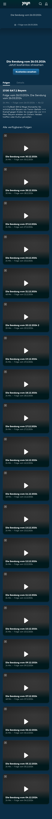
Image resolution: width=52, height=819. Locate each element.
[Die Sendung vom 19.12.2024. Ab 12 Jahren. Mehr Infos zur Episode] (26, 350)
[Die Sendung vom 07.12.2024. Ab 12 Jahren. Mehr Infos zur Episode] (26, 688)
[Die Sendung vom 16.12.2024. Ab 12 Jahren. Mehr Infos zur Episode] (26, 452)
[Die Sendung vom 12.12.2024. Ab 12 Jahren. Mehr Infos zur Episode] (26, 553)
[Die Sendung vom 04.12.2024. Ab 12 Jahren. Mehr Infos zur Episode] (26, 789)
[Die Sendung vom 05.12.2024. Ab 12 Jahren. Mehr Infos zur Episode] (26, 755)
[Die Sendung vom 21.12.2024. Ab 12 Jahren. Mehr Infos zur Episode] (26, 283)
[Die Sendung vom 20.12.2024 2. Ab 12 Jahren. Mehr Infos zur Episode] (26, 317)
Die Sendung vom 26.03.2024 (26, 15)
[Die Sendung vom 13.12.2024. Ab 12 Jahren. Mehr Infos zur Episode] (26, 519)
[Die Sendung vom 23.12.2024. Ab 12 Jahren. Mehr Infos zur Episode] (26, 249)
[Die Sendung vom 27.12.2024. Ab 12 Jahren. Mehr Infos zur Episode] (26, 216)
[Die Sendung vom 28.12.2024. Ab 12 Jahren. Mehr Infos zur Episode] (26, 182)
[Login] (46, 3)
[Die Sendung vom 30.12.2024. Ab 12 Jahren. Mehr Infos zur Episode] (26, 148)
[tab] (7, 83)
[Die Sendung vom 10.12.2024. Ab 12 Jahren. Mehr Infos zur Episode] (26, 620)
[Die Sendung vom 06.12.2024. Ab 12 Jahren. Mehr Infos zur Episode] (26, 721)
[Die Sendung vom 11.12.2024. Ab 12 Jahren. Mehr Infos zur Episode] (26, 587)
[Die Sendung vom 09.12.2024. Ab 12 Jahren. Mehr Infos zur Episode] (26, 654)
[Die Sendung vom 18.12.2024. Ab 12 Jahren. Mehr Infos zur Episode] (26, 384)
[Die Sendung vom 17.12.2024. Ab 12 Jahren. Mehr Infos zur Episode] (26, 418)
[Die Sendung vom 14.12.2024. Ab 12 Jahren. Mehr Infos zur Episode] (26, 485)
